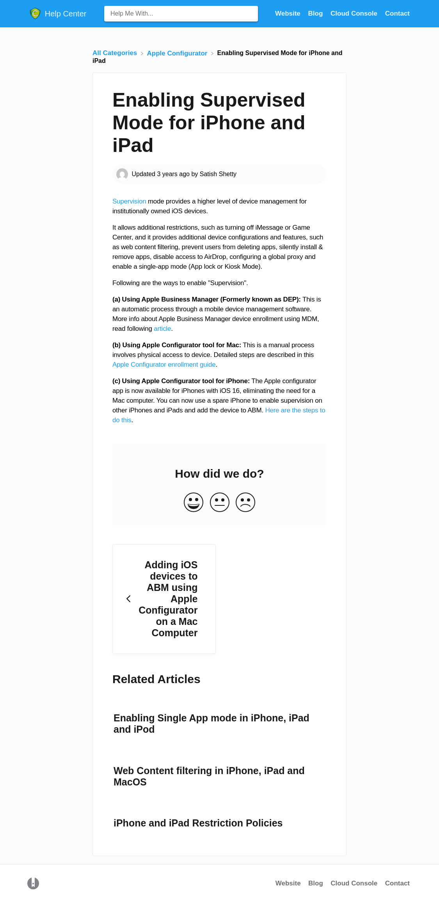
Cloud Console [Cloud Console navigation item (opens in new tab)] (355, 13)
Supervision (129, 201)
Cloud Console (354, 883)
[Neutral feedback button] (220, 503)
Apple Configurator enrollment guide (163, 364)
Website (288, 883)
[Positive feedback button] (193, 503)
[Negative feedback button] (245, 503)
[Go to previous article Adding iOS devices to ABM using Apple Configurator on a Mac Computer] (164, 599)
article (162, 328)
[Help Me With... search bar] (181, 13)
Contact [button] (397, 13)
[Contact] (397, 13)
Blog (315, 883)
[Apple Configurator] (178, 53)
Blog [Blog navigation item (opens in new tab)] (316, 13)
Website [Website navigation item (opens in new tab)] (288, 13)
